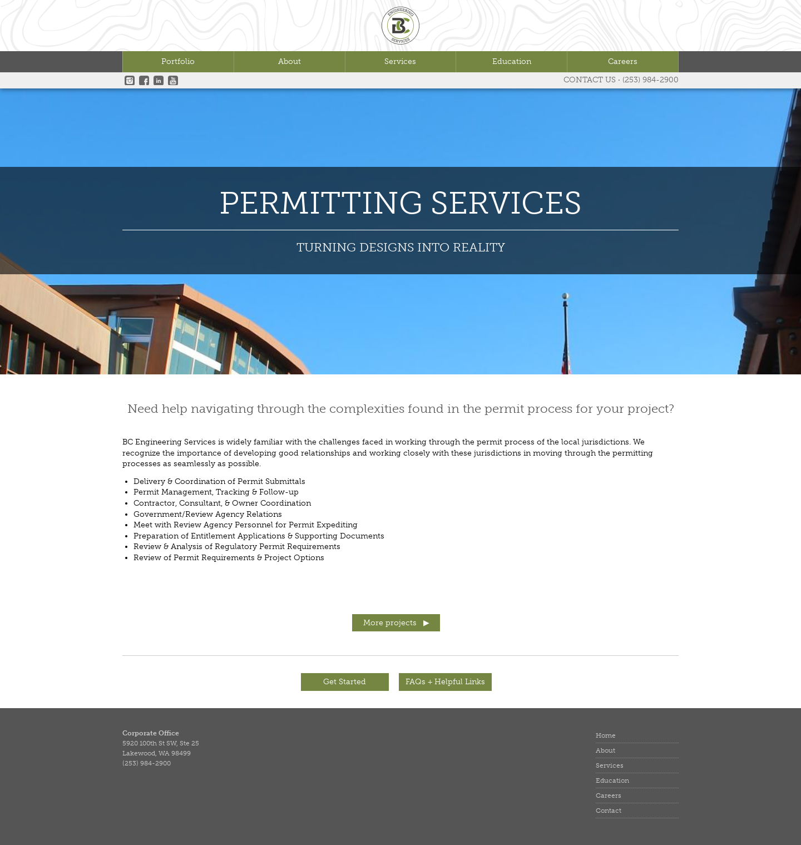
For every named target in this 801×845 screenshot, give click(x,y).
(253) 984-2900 (650, 80)
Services (400, 61)
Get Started (344, 681)
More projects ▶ (396, 622)
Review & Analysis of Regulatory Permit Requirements (237, 546)
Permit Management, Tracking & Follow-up (216, 492)
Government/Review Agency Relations (208, 514)
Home (606, 735)
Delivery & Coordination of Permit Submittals (219, 481)
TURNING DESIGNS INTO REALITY (400, 247)
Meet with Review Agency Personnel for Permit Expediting (246, 525)
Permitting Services (400, 204)
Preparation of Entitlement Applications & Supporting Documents (259, 536)
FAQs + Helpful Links (445, 681)
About (289, 61)
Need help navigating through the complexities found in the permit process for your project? (400, 408)
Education (511, 61)
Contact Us (589, 80)
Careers (622, 61)
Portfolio (178, 61)
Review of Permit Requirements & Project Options (229, 557)
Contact (608, 810)
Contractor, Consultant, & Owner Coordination (222, 503)
